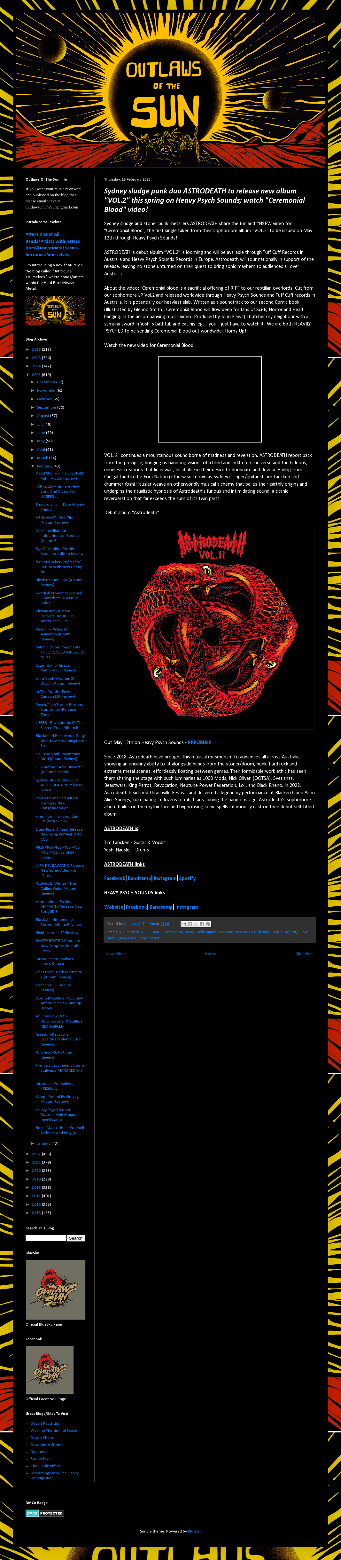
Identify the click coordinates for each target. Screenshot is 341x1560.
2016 (37, 1205)
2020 (37, 1171)
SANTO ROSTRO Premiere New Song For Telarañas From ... (59, 946)
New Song (225, 932)
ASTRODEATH (151, 932)
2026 (37, 350)
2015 (37, 1213)
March (43, 458)
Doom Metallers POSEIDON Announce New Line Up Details (59, 1003)
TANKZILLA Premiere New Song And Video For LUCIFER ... (57, 491)
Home (210, 954)
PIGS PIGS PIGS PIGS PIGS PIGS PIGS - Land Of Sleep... (58, 852)
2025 (37, 358)
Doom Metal (173, 932)
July (40, 424)
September (47, 407)
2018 (37, 1188)
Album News (129, 932)
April (41, 450)
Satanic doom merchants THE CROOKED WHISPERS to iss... (60, 652)
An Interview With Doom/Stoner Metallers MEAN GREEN (59, 1021)
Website (113, 907)
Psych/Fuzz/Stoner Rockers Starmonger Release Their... (59, 710)
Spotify (187, 878)
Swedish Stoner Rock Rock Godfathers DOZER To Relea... (59, 598)
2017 (37, 1196)
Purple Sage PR (284, 932)
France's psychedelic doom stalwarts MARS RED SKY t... (60, 1070)
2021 (37, 1162)
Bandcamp (139, 878)
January (44, 1143)
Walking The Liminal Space (54, 1431)
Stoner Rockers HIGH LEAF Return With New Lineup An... (59, 567)
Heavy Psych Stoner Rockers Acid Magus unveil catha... (56, 1115)
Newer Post (116, 954)
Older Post (304, 954)
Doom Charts (42, 1438)
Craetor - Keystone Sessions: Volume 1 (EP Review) (58, 1039)
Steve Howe (127, 938)
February (45, 466)
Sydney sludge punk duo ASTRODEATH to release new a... (59, 785)
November (47, 390)
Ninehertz (39, 1452)
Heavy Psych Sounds (200, 932)
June (41, 433)
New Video (243, 932)
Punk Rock (262, 932)
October (44, 399)
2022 (37, 1154)
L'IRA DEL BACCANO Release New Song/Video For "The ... (60, 871)
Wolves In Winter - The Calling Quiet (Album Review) (56, 889)
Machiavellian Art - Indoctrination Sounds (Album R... (58, 536)
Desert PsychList (45, 1424)
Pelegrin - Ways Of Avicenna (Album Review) (53, 634)
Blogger (194, 1531)
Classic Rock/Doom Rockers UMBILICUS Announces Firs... (55, 616)
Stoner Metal (149, 938)
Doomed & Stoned (47, 1445)
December (46, 382)
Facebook (114, 878)
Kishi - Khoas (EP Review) (58, 933)
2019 (37, 1179)
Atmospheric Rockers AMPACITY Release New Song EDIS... (59, 907)
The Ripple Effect (45, 1466)
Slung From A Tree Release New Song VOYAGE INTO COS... (59, 834)
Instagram (165, 878)
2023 (37, 375)
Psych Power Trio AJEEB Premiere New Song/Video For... (56, 803)
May (41, 441)
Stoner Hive (41, 1459)
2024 (37, 366)
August (43, 416)
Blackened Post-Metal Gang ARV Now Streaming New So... (60, 741)
